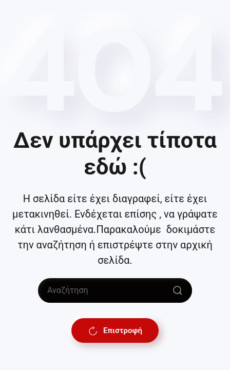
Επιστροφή (115, 330)
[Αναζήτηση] (115, 290)
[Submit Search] (177, 290)
